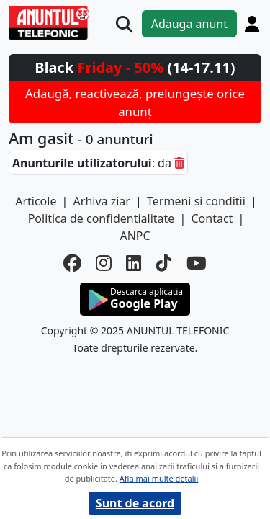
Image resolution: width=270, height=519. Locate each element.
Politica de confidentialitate (101, 218)
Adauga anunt (189, 24)
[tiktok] (164, 263)
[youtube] (196, 263)
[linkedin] (134, 263)
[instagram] (104, 263)
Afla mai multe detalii (159, 478)
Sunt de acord (135, 503)
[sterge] (179, 163)
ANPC (135, 236)
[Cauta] (124, 24)
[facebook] (72, 263)
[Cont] (252, 23)
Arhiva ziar (101, 201)
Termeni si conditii (196, 201)
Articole (35, 201)
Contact (212, 218)
